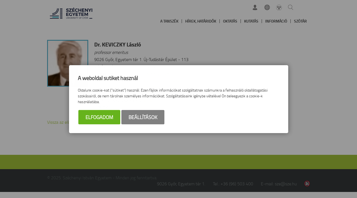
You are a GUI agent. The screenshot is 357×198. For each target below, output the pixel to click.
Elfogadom (99, 117)
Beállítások (142, 117)
